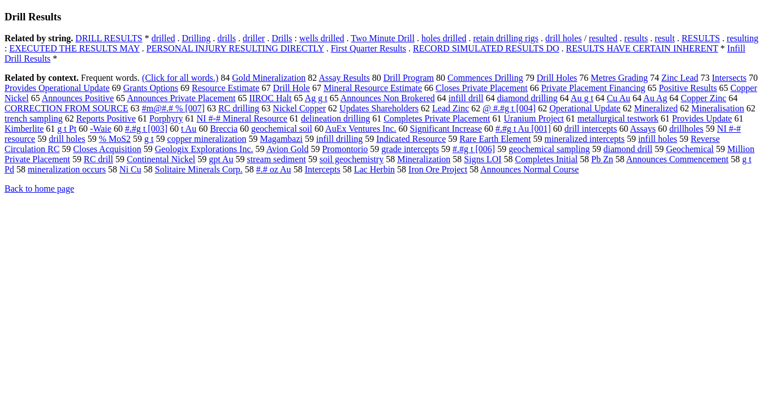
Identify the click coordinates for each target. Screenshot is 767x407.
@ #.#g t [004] (509, 108)
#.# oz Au (273, 169)
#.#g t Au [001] (523, 128)
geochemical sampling (549, 149)
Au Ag (655, 98)
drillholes (686, 128)
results (636, 38)
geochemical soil (281, 128)
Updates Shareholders (379, 108)
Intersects (729, 78)
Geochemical (689, 149)
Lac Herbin (374, 169)
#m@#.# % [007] (173, 108)
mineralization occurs (67, 169)
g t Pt (66, 128)
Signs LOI (482, 159)
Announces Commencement (677, 159)
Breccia (224, 128)
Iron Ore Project (437, 169)
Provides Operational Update (57, 88)
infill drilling (339, 139)
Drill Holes (557, 78)
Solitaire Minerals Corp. (199, 169)
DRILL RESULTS (108, 38)
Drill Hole (291, 88)
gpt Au (221, 159)
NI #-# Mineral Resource (242, 118)
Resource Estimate (226, 88)
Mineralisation (717, 108)
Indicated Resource (411, 139)
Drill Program (409, 78)
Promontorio (345, 149)
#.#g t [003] (146, 128)
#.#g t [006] (474, 149)
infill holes (657, 139)
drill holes (563, 38)
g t (148, 139)
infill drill (466, 98)
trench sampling (34, 118)
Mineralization (423, 159)
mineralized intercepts (584, 139)
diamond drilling (527, 98)
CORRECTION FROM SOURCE (66, 108)
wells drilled (321, 38)
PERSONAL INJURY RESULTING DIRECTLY (235, 48)
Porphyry (166, 118)
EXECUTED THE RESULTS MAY (74, 48)
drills (226, 38)
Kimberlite (24, 128)
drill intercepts (591, 128)
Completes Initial (546, 159)
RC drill (98, 159)
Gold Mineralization (268, 78)
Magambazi (281, 139)
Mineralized (656, 108)
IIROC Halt (270, 98)
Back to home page (39, 188)
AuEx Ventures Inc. (360, 128)
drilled (163, 38)
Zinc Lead (679, 78)
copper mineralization (207, 139)
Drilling (196, 38)
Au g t (582, 98)
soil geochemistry (352, 159)
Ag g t (316, 98)
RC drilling (238, 108)
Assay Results (343, 78)
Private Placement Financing (593, 88)
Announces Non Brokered (388, 98)
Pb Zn (602, 159)
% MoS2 (115, 139)
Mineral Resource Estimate (373, 88)
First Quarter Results (368, 48)
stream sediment (276, 159)
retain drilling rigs (506, 38)
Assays (643, 128)
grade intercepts (410, 149)
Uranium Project (534, 118)
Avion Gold (287, 149)
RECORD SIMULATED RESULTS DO (486, 48)
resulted (603, 38)
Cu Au (618, 98)
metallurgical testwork (618, 118)
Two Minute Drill (383, 38)
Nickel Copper (299, 108)
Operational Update (585, 108)
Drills (282, 38)
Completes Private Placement (437, 118)
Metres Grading (619, 78)
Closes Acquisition (107, 149)
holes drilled (444, 38)
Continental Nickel (161, 159)
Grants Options (150, 88)
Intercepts (323, 169)
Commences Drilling (485, 78)
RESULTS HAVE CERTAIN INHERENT (642, 48)
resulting (743, 38)
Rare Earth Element (495, 139)
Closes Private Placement (482, 88)
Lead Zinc (450, 108)
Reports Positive (106, 118)
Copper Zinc (703, 98)
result (664, 38)
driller (254, 38)
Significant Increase (446, 128)
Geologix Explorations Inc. (204, 149)
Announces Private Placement (181, 98)
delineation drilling (335, 118)
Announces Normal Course (529, 169)
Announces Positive (78, 98)
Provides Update (702, 118)
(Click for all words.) (180, 78)
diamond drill (628, 149)
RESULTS (701, 38)
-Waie (100, 128)
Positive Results (688, 88)
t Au (188, 128)
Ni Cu (130, 169)
